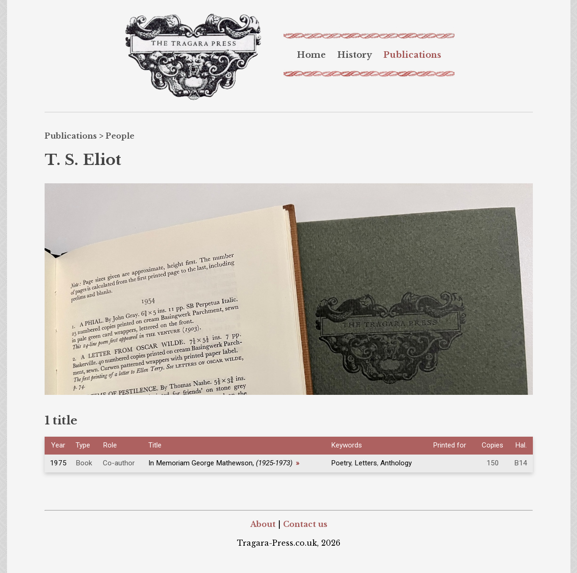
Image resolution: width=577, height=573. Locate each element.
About (263, 524)
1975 (58, 463)
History (354, 55)
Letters (365, 463)
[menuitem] (311, 55)
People (120, 136)
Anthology (396, 463)
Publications (412, 55)
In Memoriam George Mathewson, (224, 463)
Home (311, 55)
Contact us (305, 524)
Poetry (341, 463)
